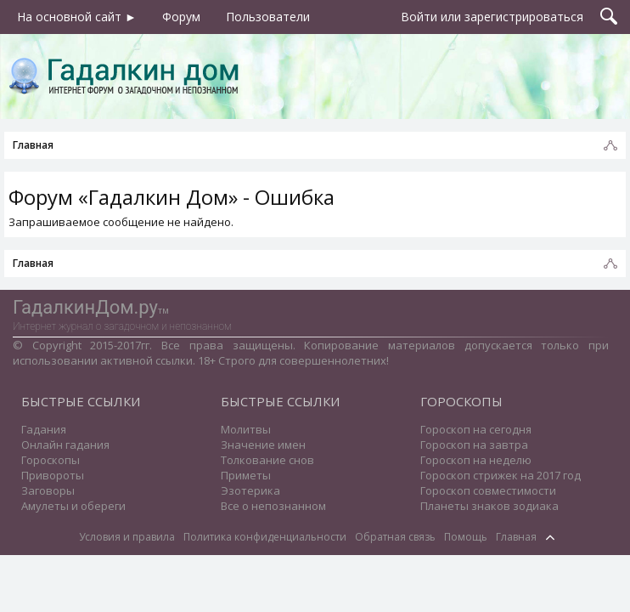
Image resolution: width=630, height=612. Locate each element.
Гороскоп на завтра (474, 444)
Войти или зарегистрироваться (492, 16)
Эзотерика (250, 490)
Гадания (43, 429)
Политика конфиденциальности (264, 537)
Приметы (246, 475)
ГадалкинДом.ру (85, 307)
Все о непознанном (273, 505)
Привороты (52, 475)
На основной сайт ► (77, 16)
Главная (516, 537)
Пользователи (268, 16)
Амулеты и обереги (73, 505)
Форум (181, 16)
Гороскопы (50, 460)
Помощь (465, 537)
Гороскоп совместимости (488, 490)
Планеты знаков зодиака (489, 505)
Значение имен (263, 444)
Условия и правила (127, 537)
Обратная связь (395, 537)
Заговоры (48, 490)
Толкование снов (267, 460)
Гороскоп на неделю (476, 460)
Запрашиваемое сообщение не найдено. (120, 222)
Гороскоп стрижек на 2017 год (500, 475)
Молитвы (246, 429)
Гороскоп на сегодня (476, 429)
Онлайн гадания (65, 444)
